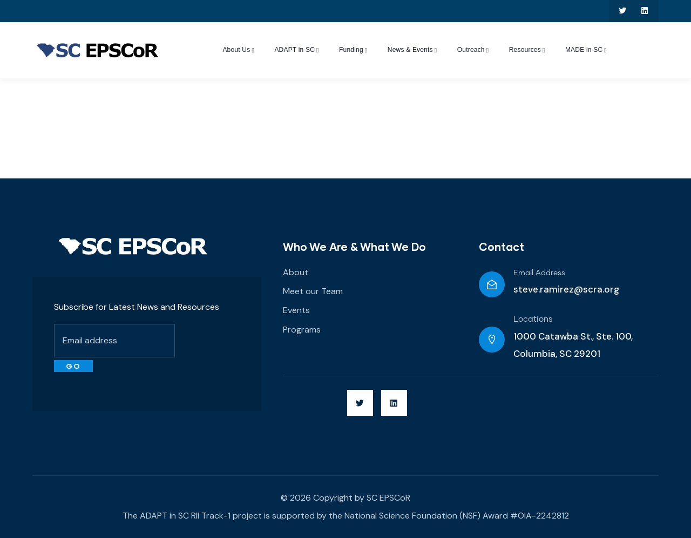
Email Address (539, 273)
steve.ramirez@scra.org (566, 289)
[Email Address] (492, 284)
